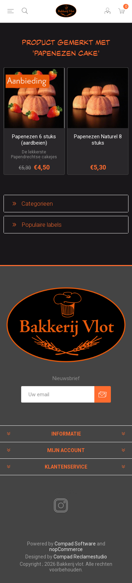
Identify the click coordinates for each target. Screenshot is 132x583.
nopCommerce (66, 549)
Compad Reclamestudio (80, 556)
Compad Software (75, 543)
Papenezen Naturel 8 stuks (98, 139)
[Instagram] (59, 505)
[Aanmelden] (57, 394)
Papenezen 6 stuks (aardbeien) (34, 139)
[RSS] (72, 506)
